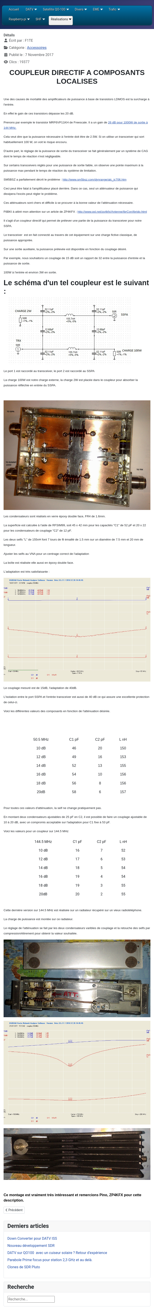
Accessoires (37, 48)
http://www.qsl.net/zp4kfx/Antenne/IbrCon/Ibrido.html (112, 211)
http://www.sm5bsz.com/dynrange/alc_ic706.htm (94, 179)
